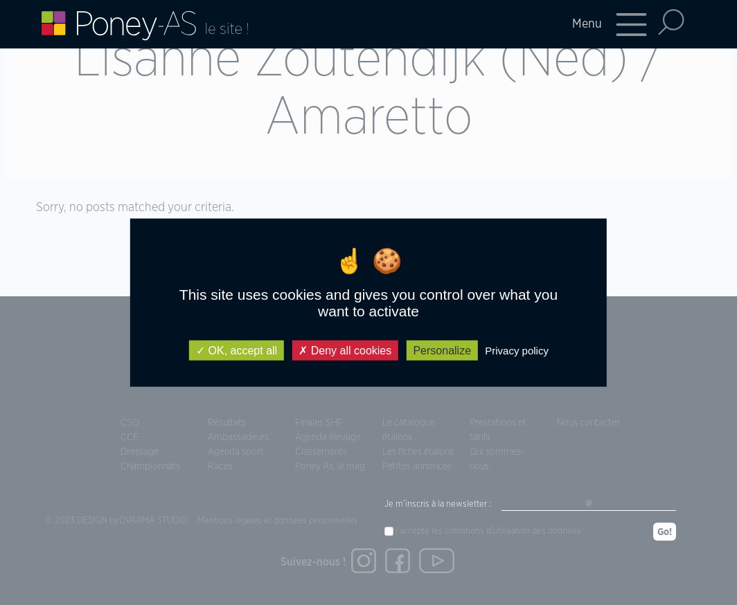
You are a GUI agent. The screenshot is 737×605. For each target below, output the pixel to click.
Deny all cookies (345, 350)
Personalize (442, 350)
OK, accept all (236, 350)
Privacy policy (517, 350)
